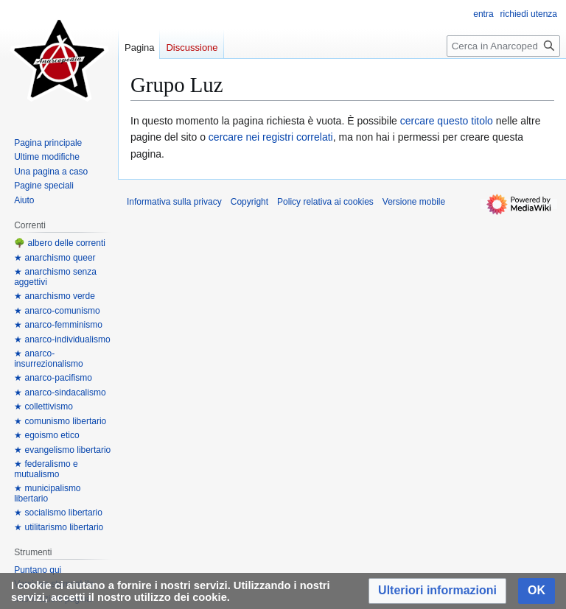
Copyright (249, 202)
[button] (437, 591)
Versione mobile (413, 202)
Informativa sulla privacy (174, 202)
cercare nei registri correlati (271, 137)
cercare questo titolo (446, 121)
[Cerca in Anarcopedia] (503, 46)
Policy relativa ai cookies (325, 202)
